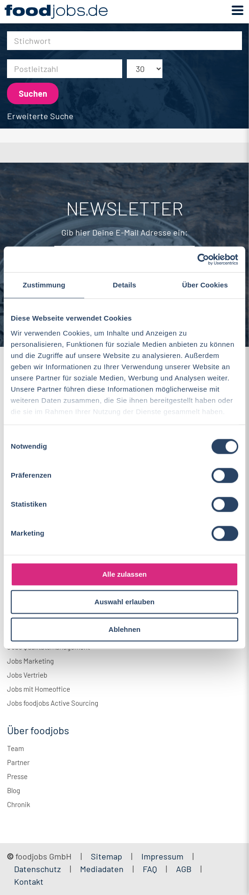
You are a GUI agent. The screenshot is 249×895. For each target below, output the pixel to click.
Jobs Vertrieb (27, 675)
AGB (184, 869)
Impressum (162, 856)
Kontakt (29, 881)
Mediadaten (102, 869)
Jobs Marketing (30, 661)
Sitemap (106, 856)
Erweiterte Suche (40, 116)
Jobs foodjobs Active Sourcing (52, 703)
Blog (13, 790)
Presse (17, 776)
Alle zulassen (124, 574)
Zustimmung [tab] (44, 285)
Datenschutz (38, 869)
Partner (18, 762)
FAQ (150, 869)
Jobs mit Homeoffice (38, 689)
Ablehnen (124, 629)
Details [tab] (124, 285)
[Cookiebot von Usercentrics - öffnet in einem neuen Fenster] (197, 259)
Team (15, 748)
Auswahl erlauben (124, 602)
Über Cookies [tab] (205, 285)
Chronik (18, 804)
